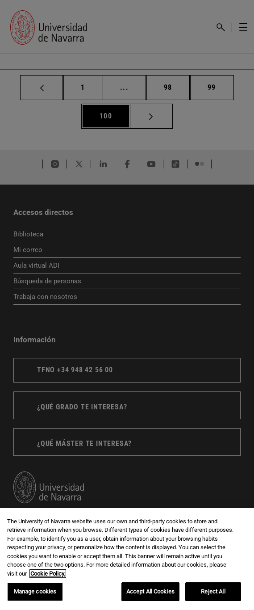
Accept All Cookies (150, 591)
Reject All (213, 591)
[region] (127, 559)
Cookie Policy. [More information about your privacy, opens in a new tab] (47, 573)
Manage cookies (35, 591)
